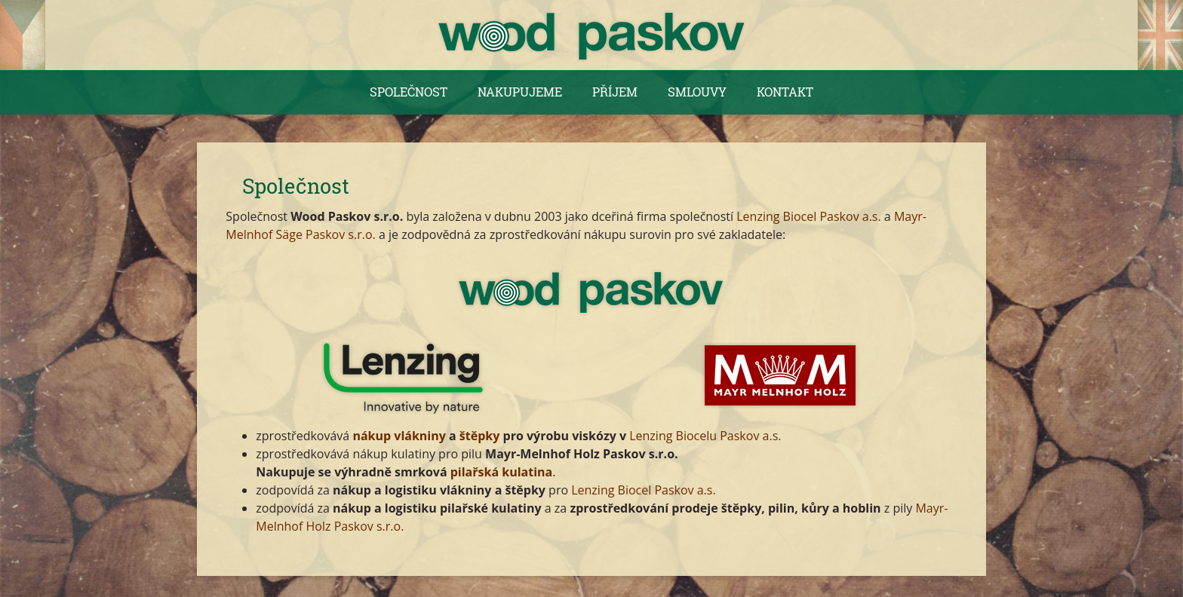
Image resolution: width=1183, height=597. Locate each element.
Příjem (615, 92)
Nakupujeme (520, 92)
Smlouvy (697, 92)
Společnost (408, 92)
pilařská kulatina (501, 472)
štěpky (479, 435)
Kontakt (785, 92)
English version (1160, 35)
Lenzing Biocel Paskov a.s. (808, 216)
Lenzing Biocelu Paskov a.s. (705, 435)
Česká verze (22, 35)
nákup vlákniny (398, 435)
